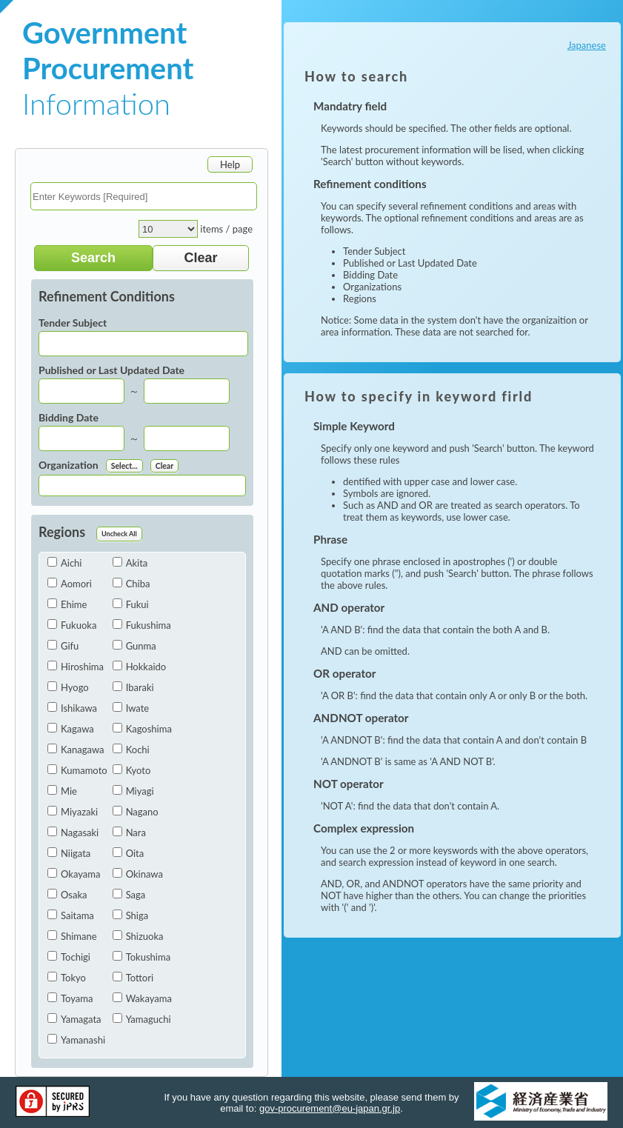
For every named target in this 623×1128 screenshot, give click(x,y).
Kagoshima (142, 729)
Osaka (67, 895)
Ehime (67, 604)
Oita (128, 853)
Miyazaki (72, 812)
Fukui (131, 604)
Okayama (73, 874)
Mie (62, 791)
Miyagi (133, 791)
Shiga (131, 915)
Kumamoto (77, 770)
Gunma (134, 646)
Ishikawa (72, 708)
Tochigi (68, 957)
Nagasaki (73, 832)
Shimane (72, 936)
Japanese (586, 45)
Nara (129, 832)
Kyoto (132, 770)
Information (107, 68)
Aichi (64, 563)
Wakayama (142, 998)
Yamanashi (76, 1040)
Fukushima (142, 625)
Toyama (70, 998)
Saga (129, 895)
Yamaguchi (142, 1019)
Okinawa (138, 874)
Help (230, 164)
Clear (164, 465)
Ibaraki (133, 687)
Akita (130, 563)
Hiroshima (75, 667)
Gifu (63, 646)
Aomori (69, 584)
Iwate (131, 708)
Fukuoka (71, 625)
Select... (124, 465)
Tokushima (141, 957)
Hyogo (68, 687)
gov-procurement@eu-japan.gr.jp (329, 1108)
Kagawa (70, 729)
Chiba (131, 584)
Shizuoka (138, 936)
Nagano (136, 812)
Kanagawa (75, 749)
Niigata (68, 853)
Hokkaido (140, 667)
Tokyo (66, 978)
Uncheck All (119, 534)
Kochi (131, 749)
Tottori (133, 978)
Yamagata (74, 1019)
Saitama (70, 915)
